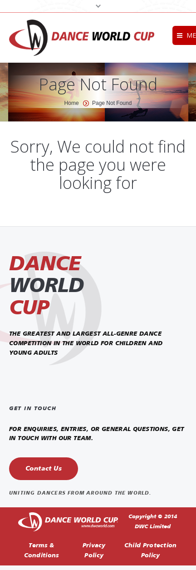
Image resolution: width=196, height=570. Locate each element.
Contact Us (43, 469)
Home (71, 103)
